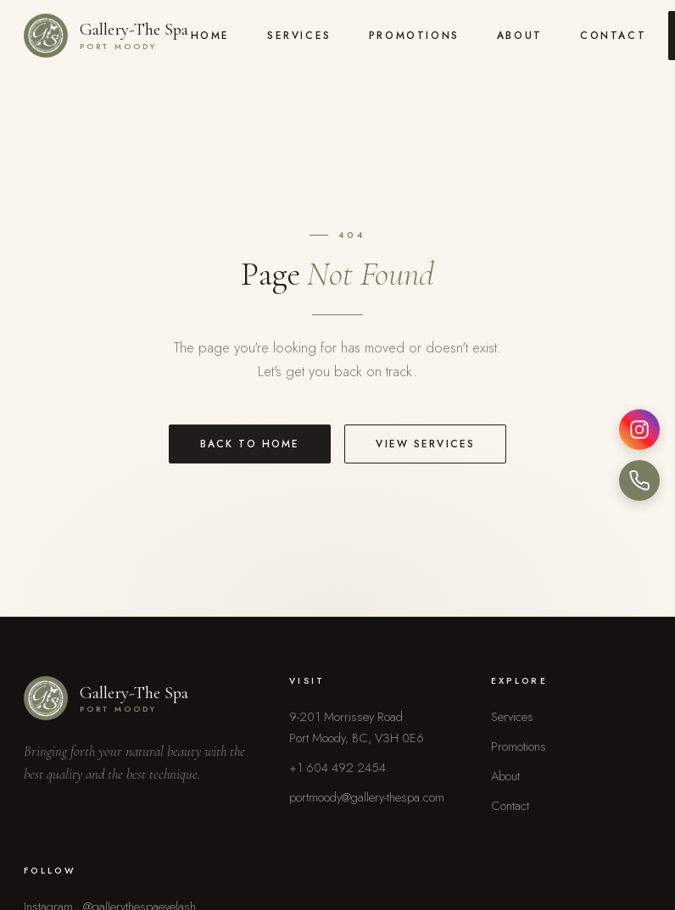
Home (210, 35)
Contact (613, 35)
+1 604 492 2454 (337, 767)
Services (299, 35)
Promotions (414, 35)
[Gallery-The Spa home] (106, 36)
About (520, 35)
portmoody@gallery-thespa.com (366, 797)
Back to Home (250, 443)
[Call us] (639, 480)
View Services (425, 443)
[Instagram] (639, 429)
